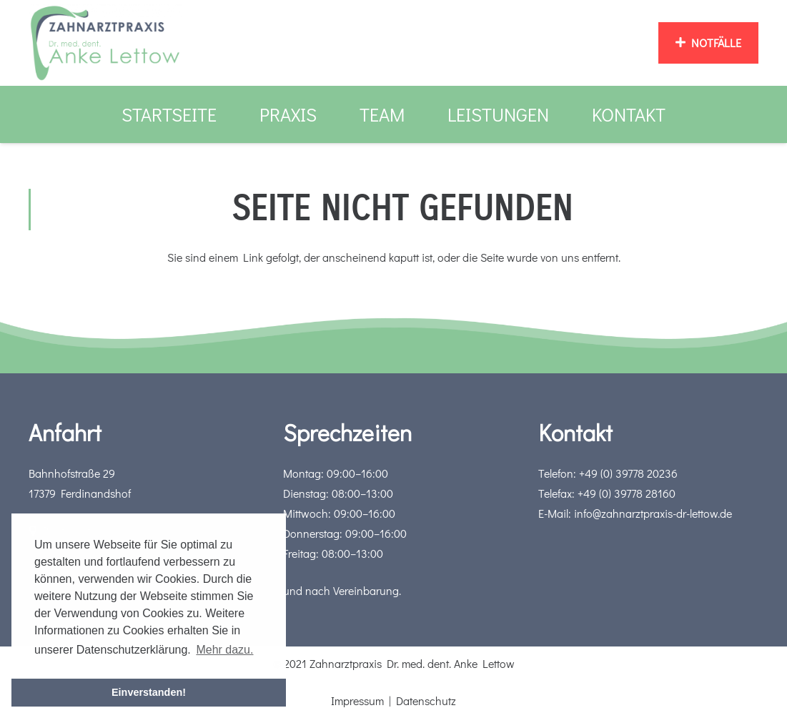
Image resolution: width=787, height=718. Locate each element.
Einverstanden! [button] (149, 692)
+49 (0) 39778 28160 (626, 493)
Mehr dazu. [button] (224, 650)
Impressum (357, 700)
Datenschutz (426, 700)
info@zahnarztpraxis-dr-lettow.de (653, 513)
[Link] (105, 43)
